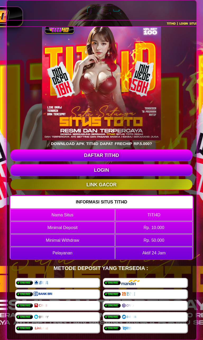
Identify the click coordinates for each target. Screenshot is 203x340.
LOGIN (101, 170)
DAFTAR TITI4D (101, 155)
